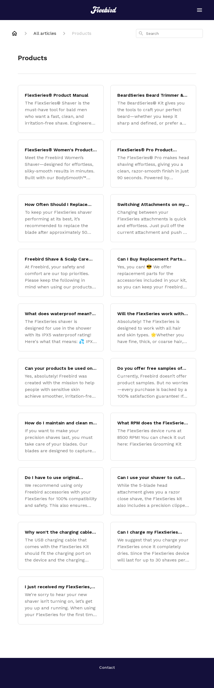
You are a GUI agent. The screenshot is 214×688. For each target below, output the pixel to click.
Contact (107, 667)
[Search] (141, 33)
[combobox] (169, 33)
